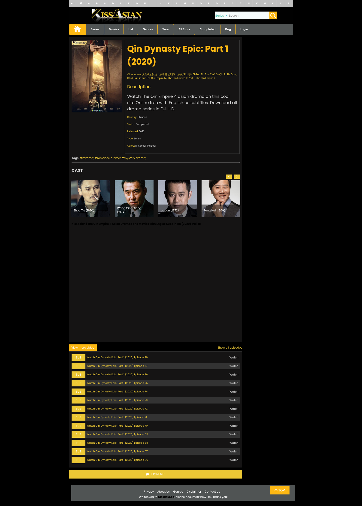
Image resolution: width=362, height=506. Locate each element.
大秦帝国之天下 (166, 74)
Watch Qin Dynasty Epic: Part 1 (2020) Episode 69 (117, 434)
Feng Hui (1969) (214, 210)
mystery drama (134, 158)
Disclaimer (194, 492)
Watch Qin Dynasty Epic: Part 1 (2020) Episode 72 (117, 408)
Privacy (149, 492)
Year (165, 29)
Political (151, 146)
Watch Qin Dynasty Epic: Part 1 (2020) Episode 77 (117, 366)
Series (95, 29)
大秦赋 (179, 74)
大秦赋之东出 (149, 74)
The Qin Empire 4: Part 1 (181, 78)
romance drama (108, 158)
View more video (82, 347)
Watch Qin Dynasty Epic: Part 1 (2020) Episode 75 (117, 383)
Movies (114, 29)
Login (244, 29)
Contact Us (212, 492)
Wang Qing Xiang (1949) (129, 209)
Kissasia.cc (166, 497)
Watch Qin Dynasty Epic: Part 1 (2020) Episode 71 (117, 417)
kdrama (87, 158)
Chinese (142, 117)
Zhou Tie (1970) (84, 210)
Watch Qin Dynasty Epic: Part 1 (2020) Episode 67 (117, 451)
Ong (228, 29)
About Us (163, 492)
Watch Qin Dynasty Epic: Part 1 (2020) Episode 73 (117, 400)
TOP (280, 490)
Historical (140, 146)
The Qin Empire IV (156, 78)
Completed (208, 29)
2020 (142, 131)
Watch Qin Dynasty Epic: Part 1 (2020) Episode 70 (117, 426)
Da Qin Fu (139, 78)
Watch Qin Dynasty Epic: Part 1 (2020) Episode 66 (117, 460)
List (130, 29)
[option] (90, 198)
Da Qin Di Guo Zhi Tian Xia (199, 74)
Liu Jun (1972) (169, 210)
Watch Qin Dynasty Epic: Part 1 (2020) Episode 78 (117, 357)
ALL (73, 3)
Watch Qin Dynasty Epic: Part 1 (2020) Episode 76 (117, 374)
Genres (148, 29)
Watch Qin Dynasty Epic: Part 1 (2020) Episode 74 (117, 391)
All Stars (184, 29)
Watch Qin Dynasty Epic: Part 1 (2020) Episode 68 (117, 443)
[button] (229, 177)
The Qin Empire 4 (205, 78)
